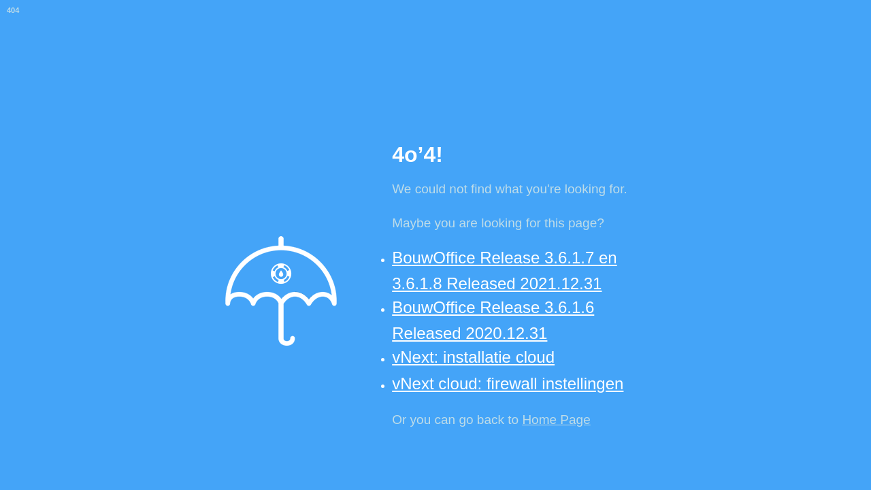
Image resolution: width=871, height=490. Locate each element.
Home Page (556, 419)
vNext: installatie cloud (473, 357)
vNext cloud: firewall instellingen (507, 383)
